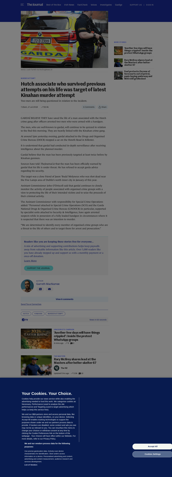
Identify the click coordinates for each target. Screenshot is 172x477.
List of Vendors (30, 465)
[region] (86, 427)
